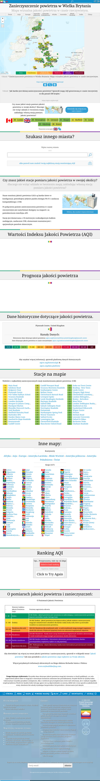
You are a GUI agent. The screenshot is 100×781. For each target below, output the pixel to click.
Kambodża (28, 533)
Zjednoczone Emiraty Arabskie (87, 530)
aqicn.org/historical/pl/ (49, 362)
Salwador (66, 524)
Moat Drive (74, 401)
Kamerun (27, 535)
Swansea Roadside (13, 397)
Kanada (46, 470)
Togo (83, 489)
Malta (45, 518)
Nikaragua (66, 474)
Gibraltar (27, 491)
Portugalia (66, 497)
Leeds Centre (75, 390)
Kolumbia (47, 480)
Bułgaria (8, 512)
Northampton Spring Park (48, 412)
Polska (64, 493)
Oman (64, 482)
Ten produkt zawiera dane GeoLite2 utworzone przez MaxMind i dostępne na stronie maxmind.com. (58, 716)
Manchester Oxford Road (48, 424)
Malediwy (47, 512)
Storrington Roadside (46, 408)
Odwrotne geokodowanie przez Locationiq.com (59, 746)
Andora (7, 478)
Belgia (7, 497)
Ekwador (27, 472)
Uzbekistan (86, 505)
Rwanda (65, 514)
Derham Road (75, 415)
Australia (8, 487)
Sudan (84, 474)
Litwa (45, 497)
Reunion (65, 505)
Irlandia (27, 522)
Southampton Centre (46, 390)
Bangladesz (9, 495)
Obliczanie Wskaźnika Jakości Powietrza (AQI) (19, 735)
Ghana (26, 489)
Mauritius (47, 524)
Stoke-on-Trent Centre (79, 385)
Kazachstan (47, 474)
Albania (8, 474)
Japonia (27, 529)
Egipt (26, 470)
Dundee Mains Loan (14, 417)
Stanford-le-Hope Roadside (17, 419)
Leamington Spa (44, 419)
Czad (6, 527)
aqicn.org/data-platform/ (50, 366)
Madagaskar (48, 503)
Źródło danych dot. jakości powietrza (18, 733)
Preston (73, 412)
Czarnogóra (9, 529)
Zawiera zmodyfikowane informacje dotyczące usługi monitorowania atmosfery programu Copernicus (58, 736)
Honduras (28, 510)
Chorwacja (9, 520)
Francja (27, 482)
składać (68, 765)
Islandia (27, 524)
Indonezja (28, 516)
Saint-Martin (67, 520)
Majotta (46, 505)
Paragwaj (66, 487)
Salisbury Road (12, 388)
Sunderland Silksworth (79, 408)
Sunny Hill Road (12, 399)
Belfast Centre (43, 392)
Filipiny (27, 478)
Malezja (46, 514)
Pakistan (65, 484)
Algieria (8, 476)
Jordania (27, 531)
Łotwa (7, 470)
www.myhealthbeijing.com (49, 666)
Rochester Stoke (76, 421)
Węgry (84, 508)
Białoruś (8, 501)
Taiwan (84, 482)
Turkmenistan (87, 495)
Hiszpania (28, 505)
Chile (6, 518)
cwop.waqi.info (48, 732)
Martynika (47, 522)
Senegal (65, 527)
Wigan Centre (75, 410)
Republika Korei (68, 501)
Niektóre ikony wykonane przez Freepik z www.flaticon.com (56, 742)
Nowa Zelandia (68, 480)
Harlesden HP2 (12, 415)
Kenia (45, 476)
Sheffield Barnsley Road (16, 412)
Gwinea (27, 503)
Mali (44, 516)
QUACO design (48, 756)
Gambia (27, 487)
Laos (44, 489)
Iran (25, 520)
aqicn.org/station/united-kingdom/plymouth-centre (70, 341)
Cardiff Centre (11, 424)
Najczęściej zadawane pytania (17, 728)
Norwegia (66, 476)
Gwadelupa (28, 499)
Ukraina (85, 499)
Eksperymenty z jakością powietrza (18, 722)
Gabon (26, 484)
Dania (7, 533)
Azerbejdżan (10, 491)
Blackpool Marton (13, 406)
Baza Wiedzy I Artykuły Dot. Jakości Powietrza (17, 719)
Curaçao (8, 522)
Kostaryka (47, 484)
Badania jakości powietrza (16, 713)
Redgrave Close (12, 390)
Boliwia (8, 505)
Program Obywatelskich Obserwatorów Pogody (59, 730)
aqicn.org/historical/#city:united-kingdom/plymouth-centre (66, 338)
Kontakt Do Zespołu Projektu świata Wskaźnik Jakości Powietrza (21, 706)
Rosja (64, 510)
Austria (7, 489)
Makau (45, 508)
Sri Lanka (85, 470)
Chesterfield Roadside (47, 421)
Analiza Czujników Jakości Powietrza (19, 724)
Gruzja (26, 495)
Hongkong (28, 512)
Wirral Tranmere (45, 415)
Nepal (45, 535)
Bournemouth (11, 421)
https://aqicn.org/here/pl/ (50, 100)
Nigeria (65, 472)
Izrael (26, 527)
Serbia (64, 529)
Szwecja (85, 478)
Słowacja (65, 516)
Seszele (65, 531)
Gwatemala (28, 501)
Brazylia (8, 508)
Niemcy (65, 470)
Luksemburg (48, 499)
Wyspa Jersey (87, 522)
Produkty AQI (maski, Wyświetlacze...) (19, 740)
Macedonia (47, 501)
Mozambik (47, 531)
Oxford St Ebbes (76, 419)
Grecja (26, 493)
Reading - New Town (78, 388)
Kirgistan (46, 478)
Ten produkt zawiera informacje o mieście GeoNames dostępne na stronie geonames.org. (57, 721)
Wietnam (85, 516)
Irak (25, 518)
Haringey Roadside (45, 401)
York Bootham (11, 410)
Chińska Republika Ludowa (11, 517)
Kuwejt (46, 487)
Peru (64, 489)
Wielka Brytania (88, 514)
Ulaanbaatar (86, 501)
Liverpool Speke (44, 397)
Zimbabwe (86, 527)
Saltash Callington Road (47, 406)
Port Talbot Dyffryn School (16, 394)
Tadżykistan (86, 480)
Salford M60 (43, 403)
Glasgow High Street (78, 392)
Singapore (66, 535)
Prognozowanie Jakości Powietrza (17, 738)
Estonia (27, 474)
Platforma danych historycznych (17, 744)
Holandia (27, 508)
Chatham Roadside (77, 424)
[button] (2, 18)
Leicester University (78, 417)
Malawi (46, 510)
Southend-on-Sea (77, 406)
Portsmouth (42, 410)
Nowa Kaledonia (69, 478)
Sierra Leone (67, 533)
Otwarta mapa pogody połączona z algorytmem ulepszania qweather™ (58, 726)
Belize (7, 499)
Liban (45, 493)
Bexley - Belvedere (77, 399)
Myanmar (47, 533)
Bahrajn (8, 493)
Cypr (6, 524)
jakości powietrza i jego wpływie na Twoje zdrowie (63, 657)
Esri (7, 73)
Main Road (10, 385)
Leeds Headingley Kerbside (49, 399)
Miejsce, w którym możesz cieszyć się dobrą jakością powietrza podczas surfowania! (57, 752)
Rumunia (65, 512)
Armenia (8, 484)
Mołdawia (47, 529)
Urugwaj (85, 503)
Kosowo (46, 482)
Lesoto (45, 491)
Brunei (7, 510)
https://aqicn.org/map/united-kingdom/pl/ (50, 82)
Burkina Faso (10, 514)
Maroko (46, 520)
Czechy (7, 531)
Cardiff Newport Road (47, 385)
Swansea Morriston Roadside (50, 388)
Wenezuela (86, 512)
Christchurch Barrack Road (49, 394)
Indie (26, 514)
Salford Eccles (43, 417)
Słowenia (66, 518)
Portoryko (66, 495)
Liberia (46, 495)
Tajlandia (85, 484)
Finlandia (28, 480)
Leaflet (2, 72)
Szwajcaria (86, 476)
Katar (45, 472)
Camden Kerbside (13, 401)
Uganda (84, 497)
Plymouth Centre (12, 392)
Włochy (84, 510)
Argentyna (9, 482)
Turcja (84, 493)
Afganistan (9, 472)
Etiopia (26, 476)
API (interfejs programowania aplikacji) (19, 742)
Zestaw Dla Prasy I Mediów (15, 709)
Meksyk (46, 527)
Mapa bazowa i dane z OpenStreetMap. (56, 748)
